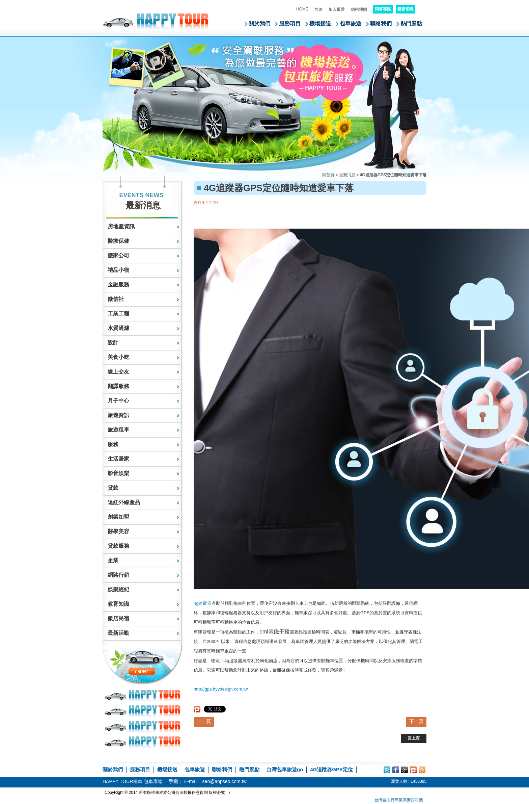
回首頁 (328, 175)
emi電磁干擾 (274, 631)
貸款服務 (118, 546)
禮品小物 (118, 270)
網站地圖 (359, 9)
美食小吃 (118, 357)
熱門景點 (411, 23)
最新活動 (118, 633)
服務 (113, 444)
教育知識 (118, 604)
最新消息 (347, 175)
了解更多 (156, 671)
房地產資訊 (121, 226)
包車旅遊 (350, 23)
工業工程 (118, 313)
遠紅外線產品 (124, 502)
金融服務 (118, 284)
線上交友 (118, 371)
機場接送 (320, 23)
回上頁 (414, 738)
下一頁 (416, 721)
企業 (113, 560)
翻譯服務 (118, 386)
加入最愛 (337, 9)
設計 (113, 342)
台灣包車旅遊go (285, 769)
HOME (302, 9)
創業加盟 (118, 517)
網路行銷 (118, 575)
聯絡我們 (381, 23)
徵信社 (116, 299)
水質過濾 (118, 328)
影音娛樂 (118, 473)
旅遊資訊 (118, 415)
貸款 (113, 488)
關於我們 (259, 23)
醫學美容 (118, 531)
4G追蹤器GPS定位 (331, 769)
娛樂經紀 (118, 589)
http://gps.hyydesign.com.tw (221, 689)
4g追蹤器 (203, 603)
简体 (318, 9)
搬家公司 (118, 255)
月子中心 (118, 401)
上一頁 (204, 721)
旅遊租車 (118, 430)
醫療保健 (118, 241)
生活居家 (118, 459)
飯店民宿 (118, 618)
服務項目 (290, 23)
